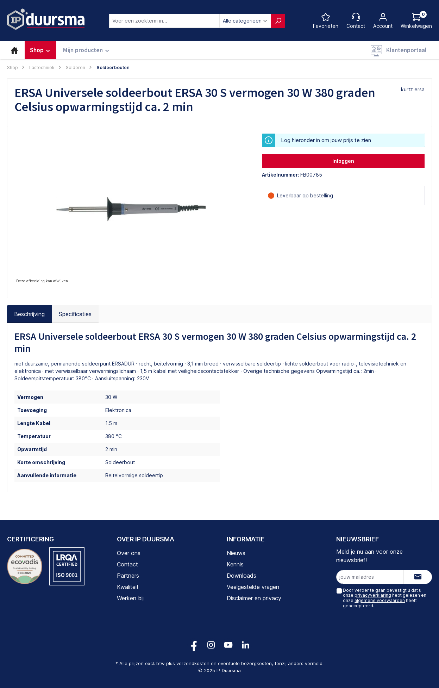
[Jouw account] (383, 21)
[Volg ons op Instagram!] (211, 645)
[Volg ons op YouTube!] (228, 645)
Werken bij (130, 598)
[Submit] (418, 577)
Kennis (235, 564)
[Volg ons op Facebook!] (194, 645)
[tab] (29, 314)
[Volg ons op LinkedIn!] (245, 645)
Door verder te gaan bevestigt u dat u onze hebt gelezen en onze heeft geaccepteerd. (384, 598)
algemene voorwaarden (380, 600)
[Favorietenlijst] (325, 21)
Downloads (241, 575)
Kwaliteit (128, 586)
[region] (131, 209)
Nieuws (236, 553)
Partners (128, 575)
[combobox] (164, 21)
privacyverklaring (373, 595)
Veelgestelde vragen (253, 586)
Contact (127, 564)
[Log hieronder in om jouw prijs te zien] (416, 21)
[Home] (14, 50)
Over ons (128, 553)
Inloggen (343, 161)
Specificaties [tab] (75, 314)
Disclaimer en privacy (254, 598)
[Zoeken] (278, 21)
